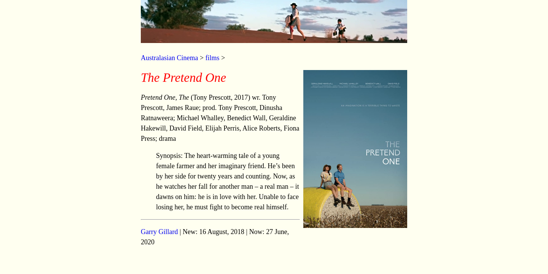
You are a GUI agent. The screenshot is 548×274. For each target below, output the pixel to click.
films (213, 58)
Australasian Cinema (169, 58)
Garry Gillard (159, 232)
